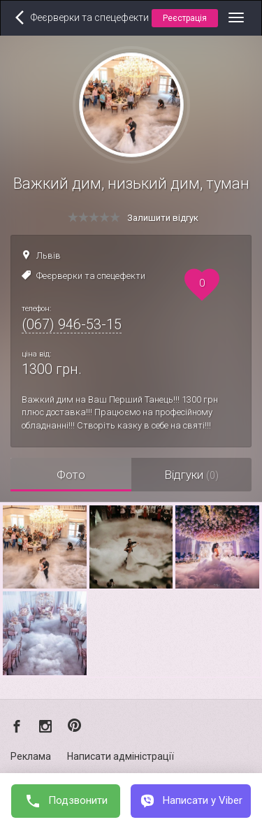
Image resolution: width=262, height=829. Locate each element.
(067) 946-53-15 (72, 324)
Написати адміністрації (120, 756)
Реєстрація (185, 18)
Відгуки (191, 475)
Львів (48, 255)
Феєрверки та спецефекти (90, 276)
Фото (71, 475)
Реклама (30, 756)
